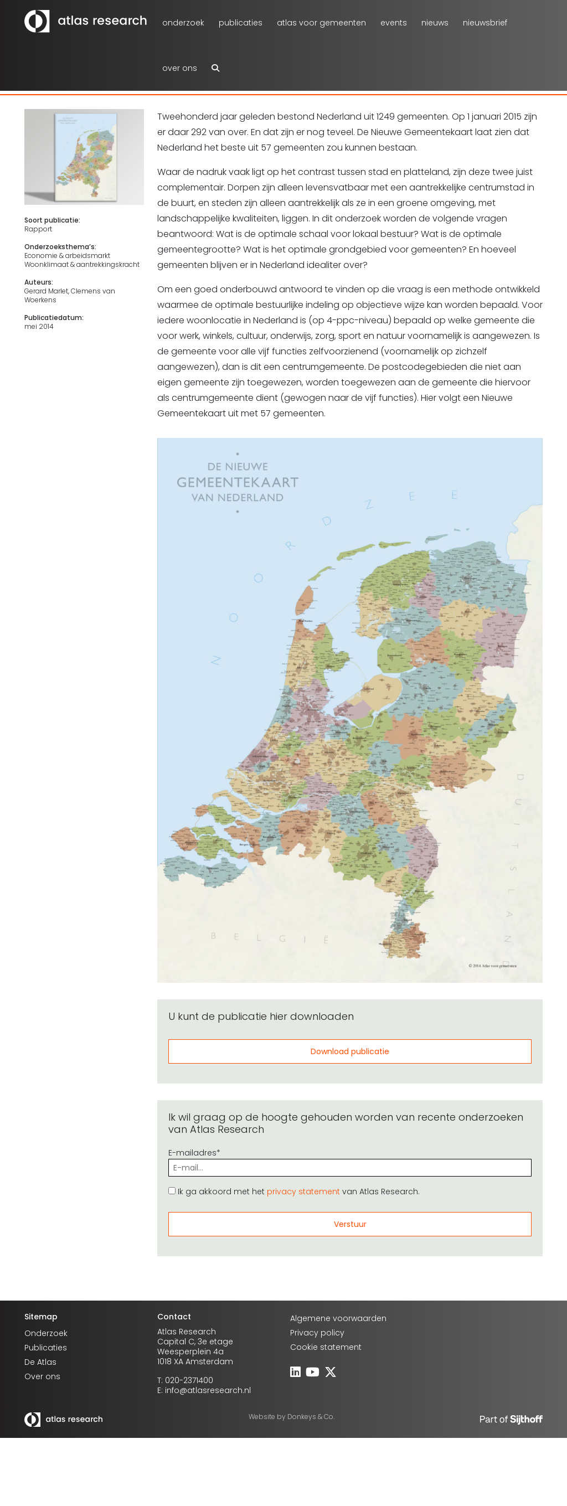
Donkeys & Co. (310, 1416)
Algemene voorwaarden (338, 1318)
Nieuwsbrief (485, 22)
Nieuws (435, 22)
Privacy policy (317, 1332)
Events (393, 22)
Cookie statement (326, 1347)
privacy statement (303, 1191)
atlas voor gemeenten (321, 22)
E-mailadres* (350, 1160)
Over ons (179, 68)
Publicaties (240, 22)
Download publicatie (350, 1051)
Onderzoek (183, 22)
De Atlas (40, 1362)
